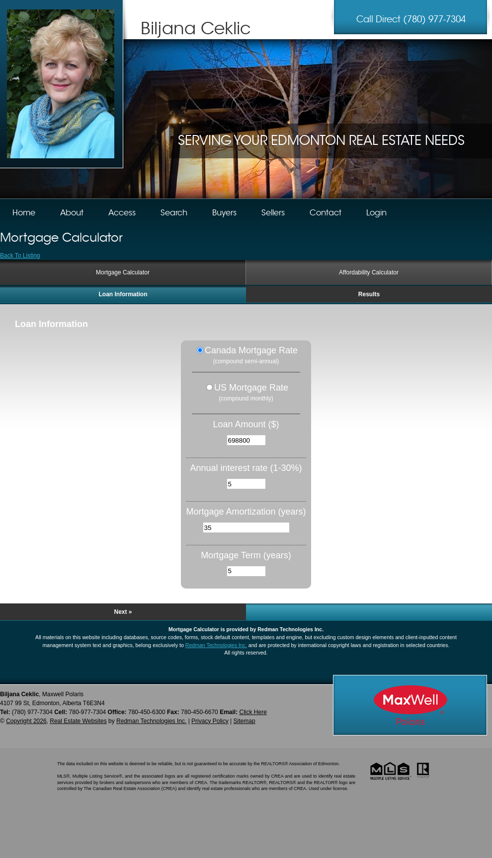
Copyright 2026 (26, 721)
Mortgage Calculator (123, 272)
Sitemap (244, 721)
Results (369, 294)
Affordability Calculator (369, 272)
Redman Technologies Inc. (216, 645)
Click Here (252, 712)
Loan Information (123, 294)
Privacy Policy (210, 721)
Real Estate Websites (78, 721)
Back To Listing (20, 255)
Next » (123, 611)
